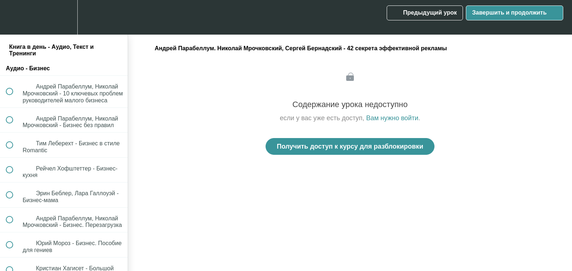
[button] (13, 17)
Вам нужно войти (392, 118)
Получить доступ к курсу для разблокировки (350, 146)
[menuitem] (63, 17)
